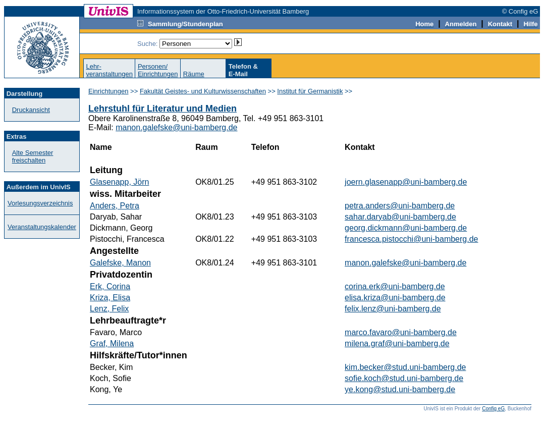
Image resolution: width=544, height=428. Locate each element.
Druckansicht (31, 110)
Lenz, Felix (109, 308)
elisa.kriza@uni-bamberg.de (395, 297)
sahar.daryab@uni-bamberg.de (400, 216)
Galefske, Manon (120, 262)
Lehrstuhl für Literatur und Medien (162, 108)
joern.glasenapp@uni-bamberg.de (406, 182)
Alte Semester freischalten (32, 156)
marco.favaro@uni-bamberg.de (401, 332)
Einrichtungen (108, 91)
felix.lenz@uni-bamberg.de (393, 308)
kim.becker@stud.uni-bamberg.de (405, 367)
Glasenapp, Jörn (119, 182)
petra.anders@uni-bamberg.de (400, 205)
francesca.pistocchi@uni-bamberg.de (411, 239)
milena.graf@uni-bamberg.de (397, 343)
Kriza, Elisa (110, 297)
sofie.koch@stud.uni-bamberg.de (404, 378)
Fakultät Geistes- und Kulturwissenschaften (203, 91)
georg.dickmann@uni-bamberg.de (406, 228)
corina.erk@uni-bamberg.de (395, 286)
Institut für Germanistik (310, 91)
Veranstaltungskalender (42, 227)
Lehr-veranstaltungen (109, 70)
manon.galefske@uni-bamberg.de (176, 127)
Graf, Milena (112, 343)
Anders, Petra (114, 205)
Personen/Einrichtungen (158, 70)
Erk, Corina (110, 286)
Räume (193, 74)
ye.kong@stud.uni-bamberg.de (400, 389)
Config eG (493, 408)
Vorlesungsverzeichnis (40, 203)
